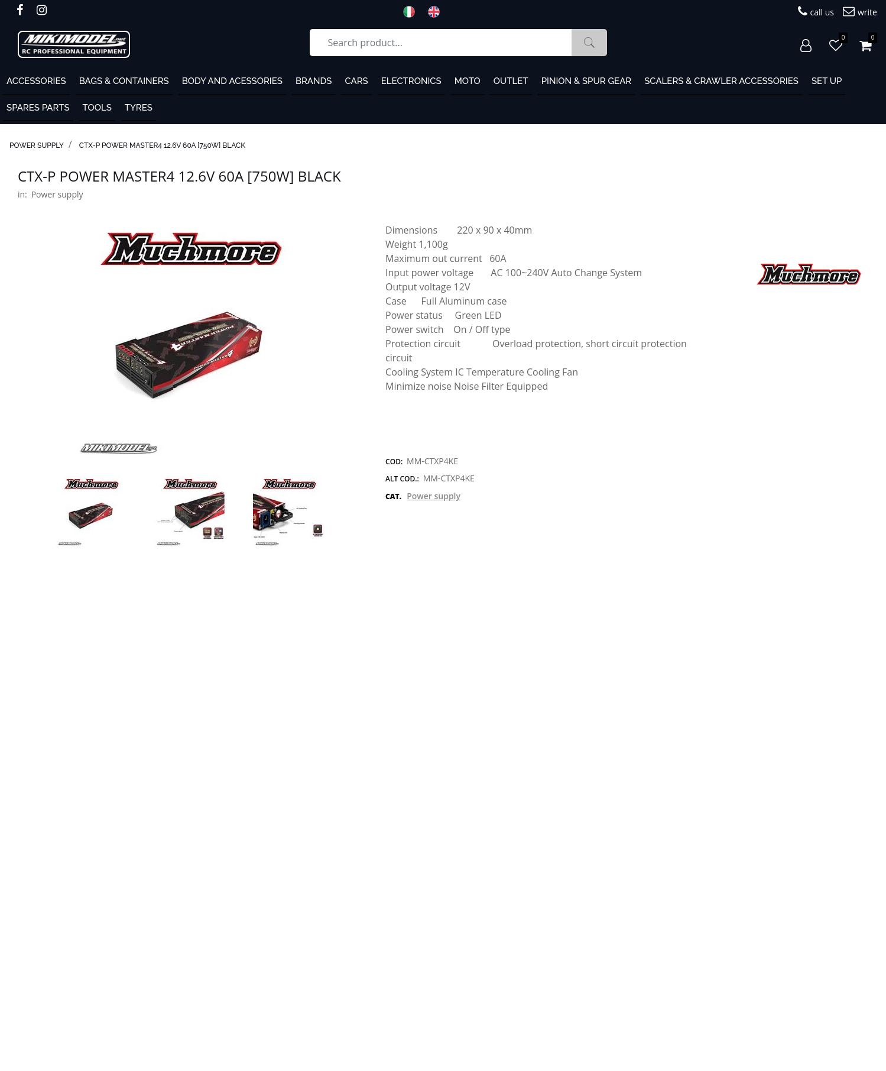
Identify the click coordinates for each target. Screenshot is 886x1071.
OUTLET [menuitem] (511, 81)
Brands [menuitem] (314, 81)
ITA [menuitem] (412, 12)
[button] (589, 42)
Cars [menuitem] (356, 81)
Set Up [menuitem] (827, 81)
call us (816, 11)
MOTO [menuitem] (468, 81)
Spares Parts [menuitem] (38, 107)
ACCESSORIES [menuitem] (36, 81)
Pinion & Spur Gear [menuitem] (586, 81)
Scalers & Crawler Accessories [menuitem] (721, 81)
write (860, 11)
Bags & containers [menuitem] (124, 81)
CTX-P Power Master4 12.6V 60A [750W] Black (162, 145)
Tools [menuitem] (97, 107)
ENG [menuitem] (437, 12)
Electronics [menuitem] (411, 81)
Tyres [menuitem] (138, 107)
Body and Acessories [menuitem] (232, 81)
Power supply (36, 145)
